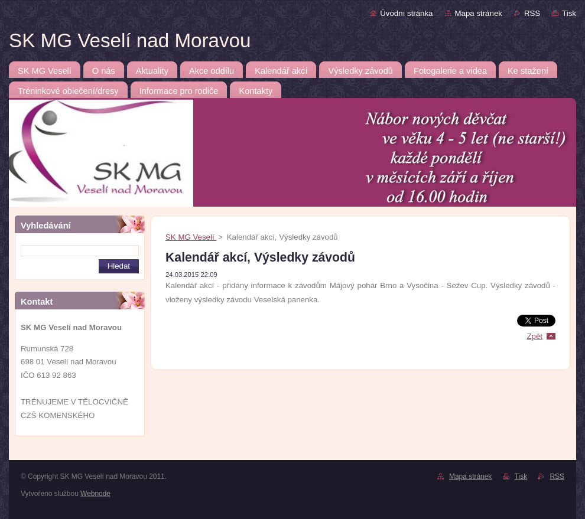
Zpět (534, 336)
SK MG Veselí (190, 237)
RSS (532, 13)
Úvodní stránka (406, 13)
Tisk (569, 13)
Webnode (95, 493)
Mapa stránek (478, 13)
